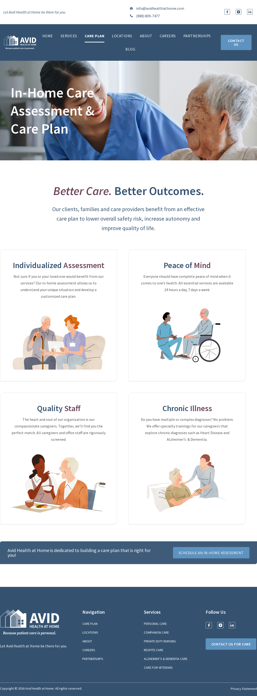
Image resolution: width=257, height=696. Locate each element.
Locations (122, 35)
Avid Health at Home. (39, 688)
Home (47, 35)
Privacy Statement (244, 689)
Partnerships (197, 35)
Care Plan (95, 35)
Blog (130, 49)
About (146, 35)
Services (69, 35)
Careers (168, 35)
